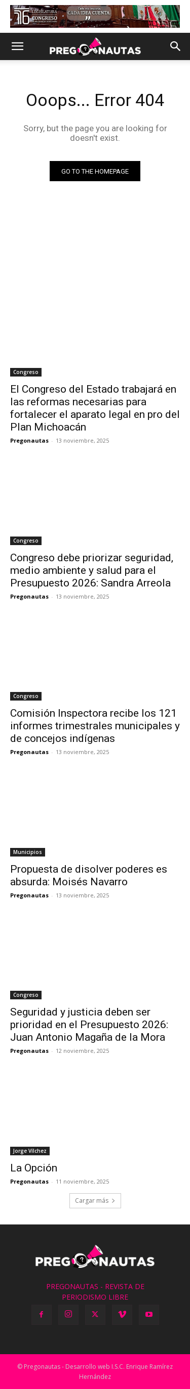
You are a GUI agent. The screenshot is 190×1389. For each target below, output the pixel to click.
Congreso (26, 372)
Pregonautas (29, 440)
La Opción (33, 1168)
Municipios (27, 852)
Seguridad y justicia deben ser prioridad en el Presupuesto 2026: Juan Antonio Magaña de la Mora (89, 1024)
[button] (17, 46)
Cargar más (95, 1200)
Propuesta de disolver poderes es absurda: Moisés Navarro (88, 875)
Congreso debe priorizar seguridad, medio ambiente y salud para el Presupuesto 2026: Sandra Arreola (91, 570)
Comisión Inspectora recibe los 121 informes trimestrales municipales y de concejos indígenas (95, 725)
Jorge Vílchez (30, 1150)
